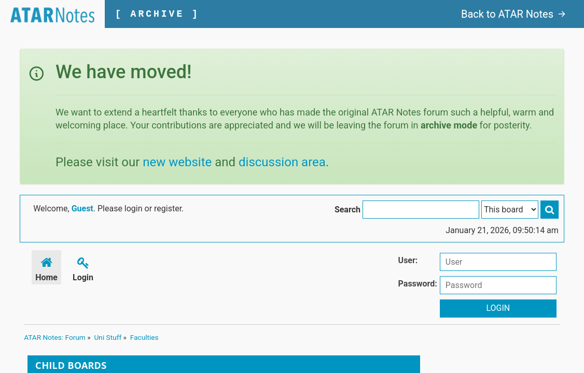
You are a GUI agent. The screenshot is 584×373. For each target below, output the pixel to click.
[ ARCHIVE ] (157, 14)
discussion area (282, 162)
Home (46, 267)
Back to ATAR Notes (513, 14)
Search (347, 209)
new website (177, 162)
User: (408, 260)
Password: (417, 284)
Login (83, 267)
